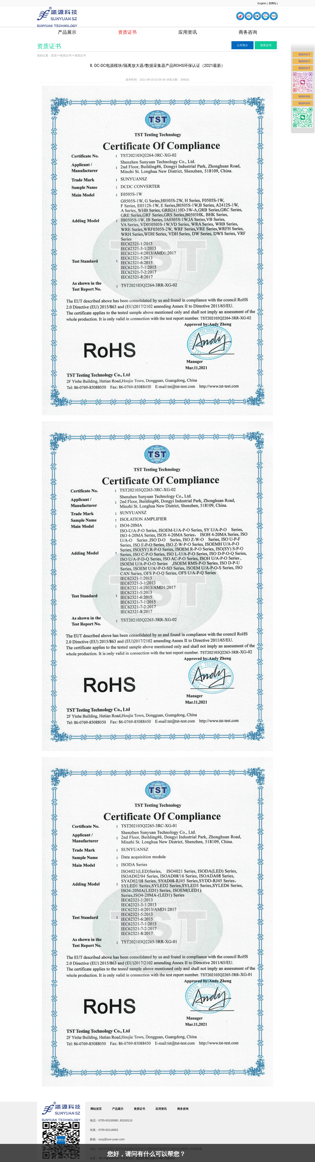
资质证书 (127, 32)
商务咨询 (248, 32)
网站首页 (96, 1108)
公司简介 (242, 45)
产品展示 (67, 32)
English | (263, 3)
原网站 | (273, 3)
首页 (54, 55)
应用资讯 (187, 32)
